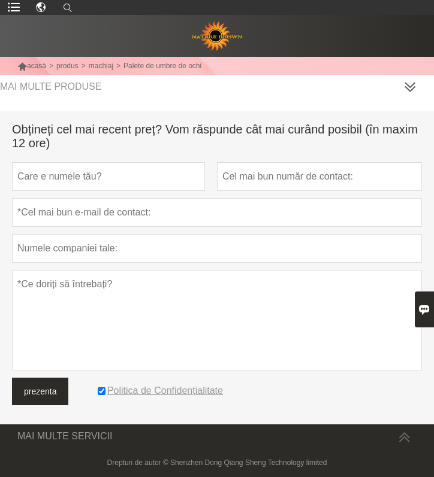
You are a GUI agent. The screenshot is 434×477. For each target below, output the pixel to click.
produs (67, 66)
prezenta (40, 391)
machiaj (101, 66)
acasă (31, 66)
